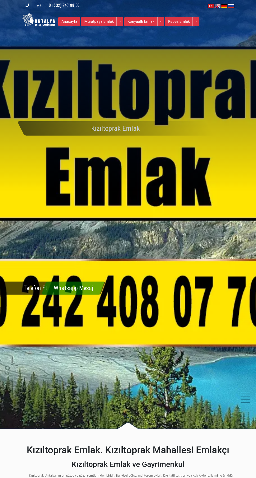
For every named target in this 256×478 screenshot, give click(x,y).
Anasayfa (69, 21)
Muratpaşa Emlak (99, 21)
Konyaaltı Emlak (140, 21)
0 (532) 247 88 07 (64, 5)
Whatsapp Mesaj (73, 288)
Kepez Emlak (179, 21)
